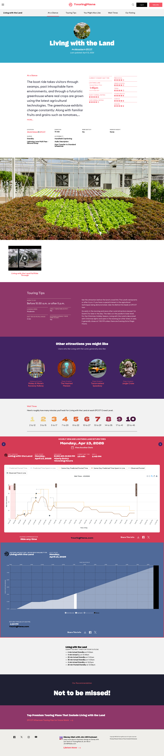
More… (30, 120)
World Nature (32, 132)
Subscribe (156, 5)
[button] (147, 476)
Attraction (79, 49)
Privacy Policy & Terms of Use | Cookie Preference (123, 739)
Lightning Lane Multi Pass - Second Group (37, 142)
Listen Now (72, 748)
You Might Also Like (92, 13)
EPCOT (89, 49)
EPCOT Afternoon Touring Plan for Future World (50, 720)
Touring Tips (71, 13)
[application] (82, 502)
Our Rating (130, 13)
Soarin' (84, 314)
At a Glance (53, 13)
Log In (142, 5)
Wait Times (113, 13)
